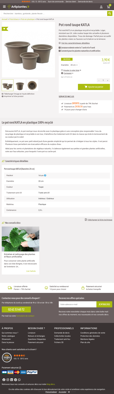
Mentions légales (87, 339)
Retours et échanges (36, 336)
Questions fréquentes (37, 339)
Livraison (31, 332)
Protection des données (90, 336)
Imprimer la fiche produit (13, 96)
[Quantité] (103, 80)
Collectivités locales (62, 336)
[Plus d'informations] (45, 175)
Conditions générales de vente (92, 332)
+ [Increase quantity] (107, 80)
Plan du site (85, 342)
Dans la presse (8, 342)
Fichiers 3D (59, 342)
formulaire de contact (25, 315)
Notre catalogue (8, 336)
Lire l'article (31, 271)
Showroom (6, 339)
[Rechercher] (109, 13)
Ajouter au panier (94, 86)
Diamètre (65, 65)
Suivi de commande (56, 1)
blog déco (51, 384)
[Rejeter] (68, 392)
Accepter (62, 392)
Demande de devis (85, 1)
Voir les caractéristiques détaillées (74, 43)
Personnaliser (51, 392)
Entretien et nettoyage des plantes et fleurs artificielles (19, 255)
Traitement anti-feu (62, 339)
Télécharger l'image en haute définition (19, 94)
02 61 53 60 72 (16, 309)
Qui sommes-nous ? (10, 332)
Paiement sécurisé (35, 342)
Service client (71, 1)
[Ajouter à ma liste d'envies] (5, 29)
